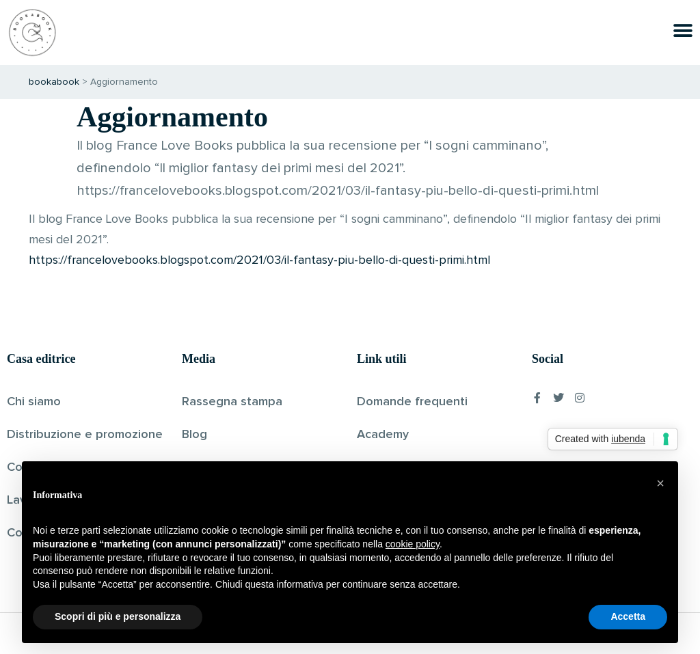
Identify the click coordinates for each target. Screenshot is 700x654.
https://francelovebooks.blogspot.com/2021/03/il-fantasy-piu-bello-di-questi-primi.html (259, 260)
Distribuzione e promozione (85, 434)
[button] (660, 483)
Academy (383, 434)
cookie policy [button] (413, 544)
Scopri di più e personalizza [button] (117, 616)
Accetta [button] (627, 616)
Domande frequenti (412, 402)
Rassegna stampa (232, 402)
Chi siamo (34, 402)
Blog (194, 434)
